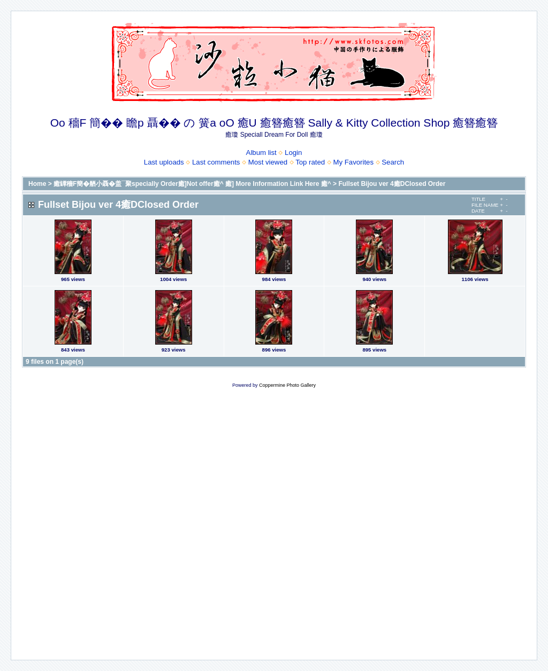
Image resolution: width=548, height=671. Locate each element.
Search (393, 162)
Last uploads (164, 162)
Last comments (216, 162)
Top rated (310, 162)
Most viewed (267, 162)
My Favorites (353, 162)
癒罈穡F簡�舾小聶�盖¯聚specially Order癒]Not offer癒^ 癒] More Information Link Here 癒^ (192, 184)
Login (293, 153)
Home (37, 184)
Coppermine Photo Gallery (287, 385)
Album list (261, 153)
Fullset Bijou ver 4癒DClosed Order (391, 184)
